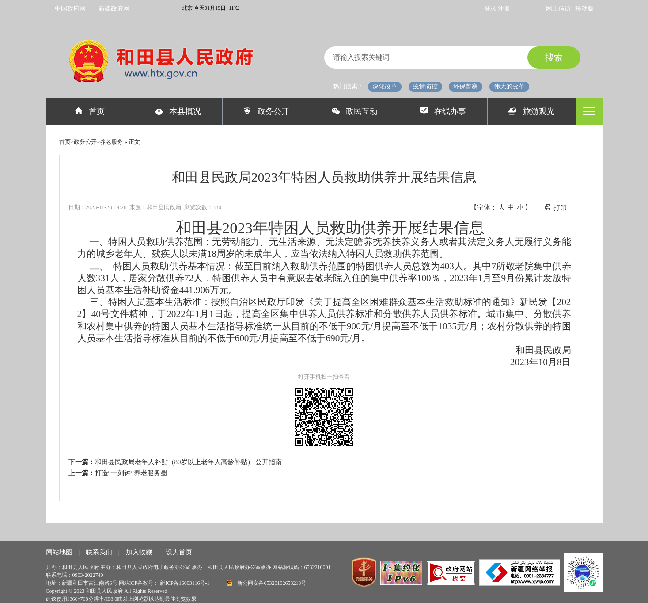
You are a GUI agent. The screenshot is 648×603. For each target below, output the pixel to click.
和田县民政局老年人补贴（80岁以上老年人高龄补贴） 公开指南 (188, 462)
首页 (90, 111)
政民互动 (355, 111)
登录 (491, 8)
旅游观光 (531, 111)
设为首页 (179, 552)
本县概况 (178, 111)
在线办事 (443, 111)
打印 (556, 207)
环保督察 (465, 86)
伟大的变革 (509, 86)
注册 (504, 8)
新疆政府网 (114, 8)
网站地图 (60, 552)
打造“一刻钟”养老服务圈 (131, 473)
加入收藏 (140, 552)
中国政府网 (70, 8)
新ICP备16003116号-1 (185, 583)
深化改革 (384, 86)
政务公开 (266, 111)
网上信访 (558, 8)
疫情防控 (425, 86)
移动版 (584, 8)
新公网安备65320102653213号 (266, 583)
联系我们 (100, 552)
